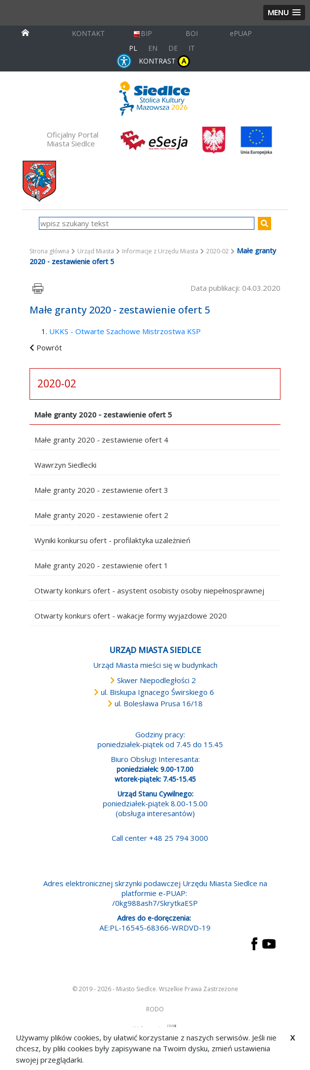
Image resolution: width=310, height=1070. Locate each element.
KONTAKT (88, 33)
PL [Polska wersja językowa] (133, 48)
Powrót (49, 347)
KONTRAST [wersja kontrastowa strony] (164, 61)
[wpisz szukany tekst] (147, 223)
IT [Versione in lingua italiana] (191, 48)
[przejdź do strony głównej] (25, 31)
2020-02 (217, 251)
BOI (192, 33)
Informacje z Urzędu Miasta (160, 251)
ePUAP (241, 33)
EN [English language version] (152, 48)
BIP (142, 33)
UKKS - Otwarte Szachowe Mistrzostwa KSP (125, 331)
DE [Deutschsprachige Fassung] (173, 48)
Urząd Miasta (95, 251)
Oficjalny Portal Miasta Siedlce (72, 139)
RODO (155, 1009)
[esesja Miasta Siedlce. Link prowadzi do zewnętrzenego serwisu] (154, 139)
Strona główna (49, 251)
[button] (284, 12)
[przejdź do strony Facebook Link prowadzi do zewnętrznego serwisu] (254, 943)
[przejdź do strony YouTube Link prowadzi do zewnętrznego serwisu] (269, 943)
